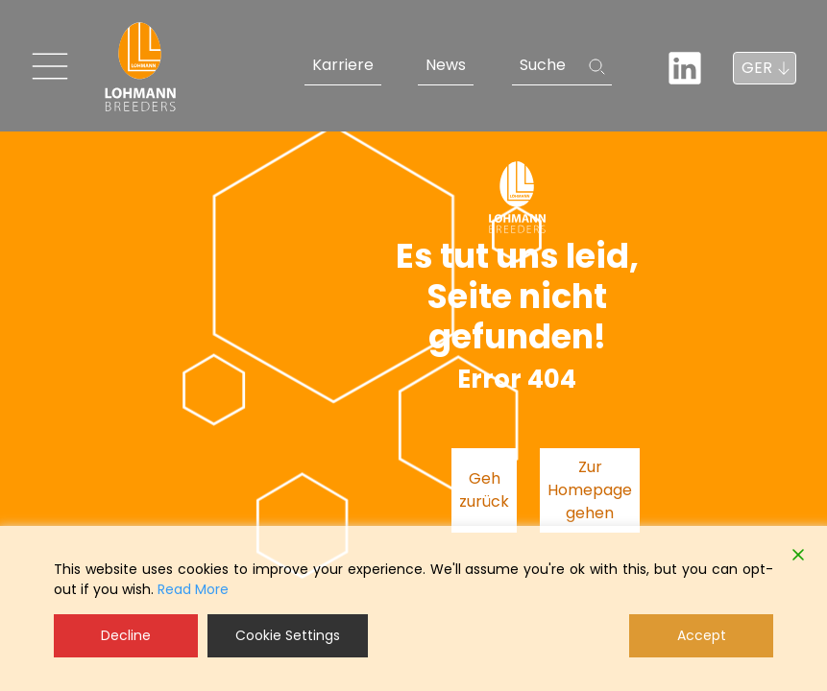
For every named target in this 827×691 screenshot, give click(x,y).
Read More (193, 589)
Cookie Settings (287, 635)
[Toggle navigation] (50, 66)
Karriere (343, 65)
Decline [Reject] (126, 635)
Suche (543, 65)
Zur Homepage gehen (589, 490)
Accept (701, 635)
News (446, 65)
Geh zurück (484, 489)
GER (757, 68)
